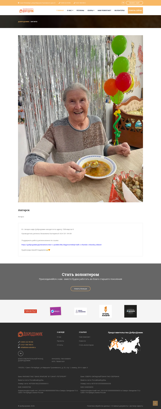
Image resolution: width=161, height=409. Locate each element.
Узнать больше (80, 289)
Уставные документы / (120, 406)
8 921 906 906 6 (81, 3)
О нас (69, 10)
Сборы (90, 10)
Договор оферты (136, 406)
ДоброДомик (23, 22)
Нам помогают (104, 10)
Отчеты (60, 345)
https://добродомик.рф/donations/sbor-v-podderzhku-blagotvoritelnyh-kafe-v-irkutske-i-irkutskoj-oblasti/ (62, 245)
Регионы (80, 10)
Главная (60, 10)
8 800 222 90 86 (66, 3)
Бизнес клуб (134, 3)
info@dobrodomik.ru (27, 347)
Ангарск (34, 22)
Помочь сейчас (135, 10)
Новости (82, 341)
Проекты (60, 341)
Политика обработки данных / (99, 406)
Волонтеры (119, 10)
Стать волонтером (86, 345)
